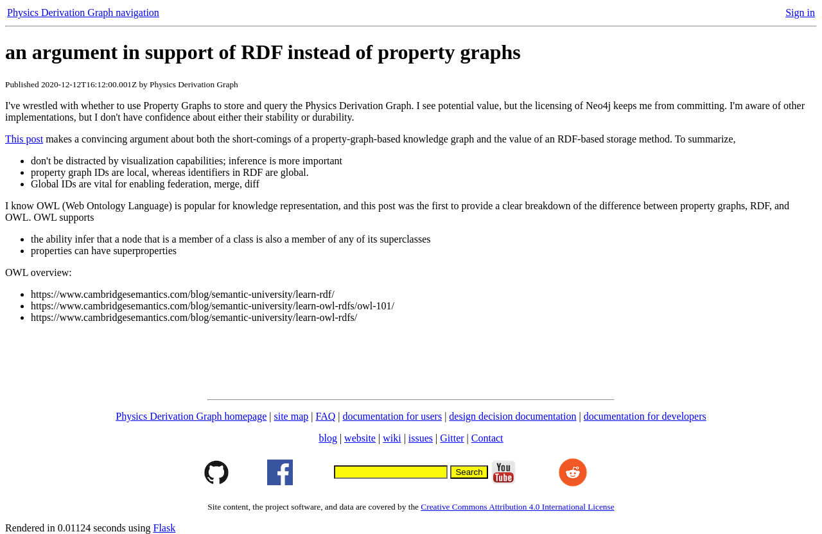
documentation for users (392, 416)
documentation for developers (645, 416)
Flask (164, 527)
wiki (392, 438)
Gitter (452, 438)
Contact (487, 438)
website (360, 438)
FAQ (325, 416)
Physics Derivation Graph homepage (191, 416)
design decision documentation (512, 416)
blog (328, 438)
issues (420, 438)
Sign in (800, 12)
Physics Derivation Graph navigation (83, 12)
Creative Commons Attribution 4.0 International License (517, 507)
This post (24, 139)
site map (291, 416)
